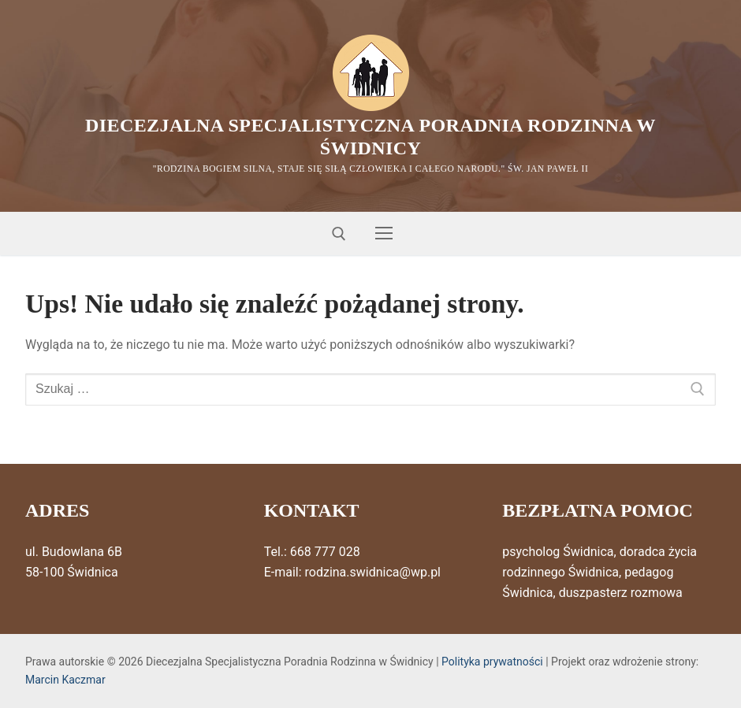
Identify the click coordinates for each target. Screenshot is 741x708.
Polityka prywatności (492, 661)
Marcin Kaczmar (65, 679)
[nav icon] (384, 233)
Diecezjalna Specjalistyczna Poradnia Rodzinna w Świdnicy (370, 136)
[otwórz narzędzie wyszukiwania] (339, 234)
